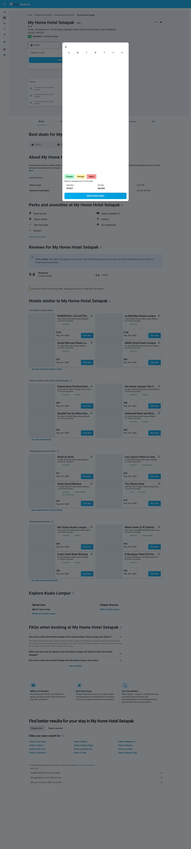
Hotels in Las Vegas (42, 742)
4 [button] (65, 76)
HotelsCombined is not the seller (101, 772)
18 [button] (65, 89)
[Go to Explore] (4, 34)
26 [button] (72, 95)
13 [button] (78, 82)
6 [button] (78, 76)
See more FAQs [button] (80, 666)
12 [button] (72, 82)
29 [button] (91, 95)
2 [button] (52, 76)
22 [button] (91, 89)
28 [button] (85, 95)
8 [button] (91, 76)
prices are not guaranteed (90, 765)
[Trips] (4, 42)
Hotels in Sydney (41, 745)
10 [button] (59, 82)
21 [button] (85, 89)
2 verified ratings (55, 36)
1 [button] (91, 70)
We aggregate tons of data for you (101, 777)
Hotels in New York (42, 749)
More (36, 171)
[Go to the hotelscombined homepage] (20, 4)
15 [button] (91, 82)
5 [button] (72, 76)
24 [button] (59, 95)
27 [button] (78, 95)
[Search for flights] (4, 12)
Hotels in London (130, 749)
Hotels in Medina (130, 745)
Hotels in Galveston (42, 753)
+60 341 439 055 (40, 32)
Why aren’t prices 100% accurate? (101, 782)
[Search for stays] (4, 17)
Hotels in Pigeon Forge (87, 745)
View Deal (92, 335)
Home (34, 15)
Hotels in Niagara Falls (132, 753)
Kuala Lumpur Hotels (67, 15)
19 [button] (72, 89)
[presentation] (129, 43)
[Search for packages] (4, 28)
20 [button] (78, 89)
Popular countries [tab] (60, 728)
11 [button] (65, 82)
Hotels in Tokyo (84, 753)
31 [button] (59, 101)
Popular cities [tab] (41, 728)
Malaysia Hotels (45, 15)
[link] (51, 369)
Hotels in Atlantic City (87, 749)
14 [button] (85, 82)
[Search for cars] (4, 23)
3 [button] (59, 76)
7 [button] (84, 76)
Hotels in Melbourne (131, 742)
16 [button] (53, 89)
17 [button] (59, 89)
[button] (4, 4)
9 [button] (52, 82)
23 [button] (53, 95)
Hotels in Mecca (85, 742)
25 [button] (65, 95)
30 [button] (53, 101)
